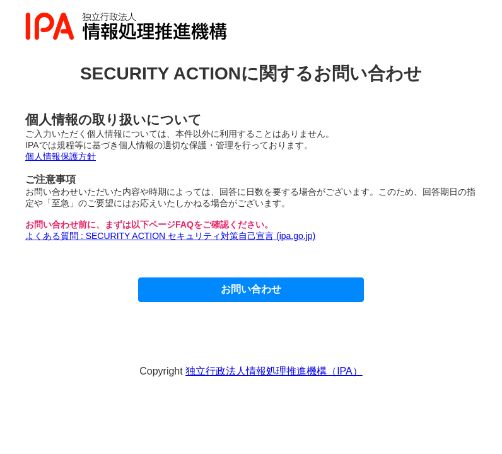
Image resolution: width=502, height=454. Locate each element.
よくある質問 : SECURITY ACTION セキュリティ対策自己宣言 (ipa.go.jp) (170, 236)
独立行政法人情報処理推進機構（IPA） (274, 371)
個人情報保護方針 (60, 156)
